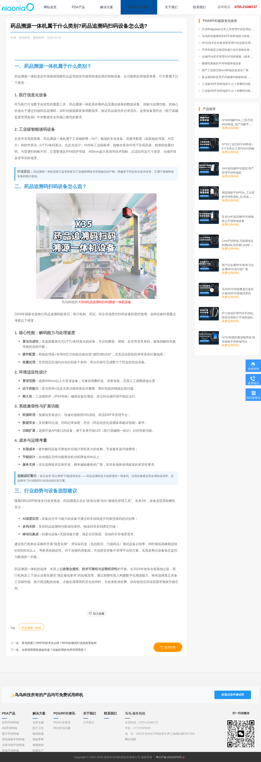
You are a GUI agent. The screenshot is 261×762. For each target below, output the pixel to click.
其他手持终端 (10, 750)
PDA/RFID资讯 (139, 7)
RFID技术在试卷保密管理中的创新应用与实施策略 (228, 42)
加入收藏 (96, 613)
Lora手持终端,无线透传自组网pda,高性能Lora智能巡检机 (238, 245)
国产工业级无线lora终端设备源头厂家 (225, 70)
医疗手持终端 (10, 733)
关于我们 (171, 7)
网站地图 (130, 739)
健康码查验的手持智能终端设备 (221, 63)
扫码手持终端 (10, 722)
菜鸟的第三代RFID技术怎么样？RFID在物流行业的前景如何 (59, 643)
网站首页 (50, 7)
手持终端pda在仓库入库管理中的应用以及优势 (228, 29)
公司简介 (88, 722)
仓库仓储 (38, 722)
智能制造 (38, 745)
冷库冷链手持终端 (13, 745)
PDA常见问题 (61, 728)
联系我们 (199, 7)
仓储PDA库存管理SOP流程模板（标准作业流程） (228, 56)
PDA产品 (78, 7)
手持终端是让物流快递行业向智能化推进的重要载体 (228, 49)
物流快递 (38, 733)
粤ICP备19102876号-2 (170, 757)
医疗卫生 (38, 728)
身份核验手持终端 (13, 739)
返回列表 (168, 647)
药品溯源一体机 (31, 627)
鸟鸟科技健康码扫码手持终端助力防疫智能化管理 (228, 36)
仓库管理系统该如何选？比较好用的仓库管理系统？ (54, 649)
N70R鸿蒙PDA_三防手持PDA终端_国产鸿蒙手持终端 (238, 124)
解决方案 (106, 7)
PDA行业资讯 (61, 722)
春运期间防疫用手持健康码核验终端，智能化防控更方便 (228, 77)
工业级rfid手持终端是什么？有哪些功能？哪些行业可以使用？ (228, 83)
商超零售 (38, 739)
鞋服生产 (38, 750)
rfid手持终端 (9, 728)
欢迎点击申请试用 (232, 694)
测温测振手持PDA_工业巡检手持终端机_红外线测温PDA (238, 197)
